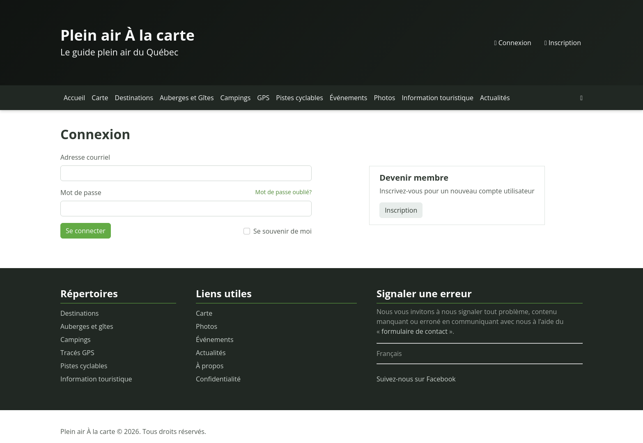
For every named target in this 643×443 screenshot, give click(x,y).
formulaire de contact (414, 331)
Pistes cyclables (299, 97)
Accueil (74, 97)
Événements (348, 97)
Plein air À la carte (127, 35)
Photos (384, 97)
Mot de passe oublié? (283, 192)
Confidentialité (218, 378)
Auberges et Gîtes (187, 97)
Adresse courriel (85, 157)
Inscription (562, 42)
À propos (209, 365)
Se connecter (86, 230)
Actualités (495, 97)
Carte (100, 97)
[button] (581, 98)
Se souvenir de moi (282, 231)
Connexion (512, 42)
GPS (263, 97)
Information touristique (437, 97)
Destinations (134, 97)
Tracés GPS (77, 352)
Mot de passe (80, 192)
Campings (235, 97)
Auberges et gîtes (86, 326)
